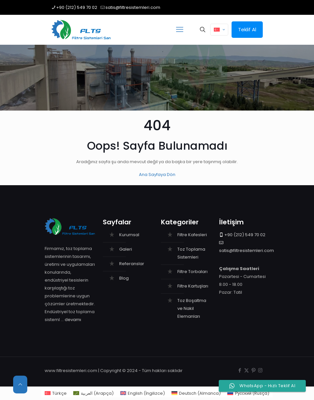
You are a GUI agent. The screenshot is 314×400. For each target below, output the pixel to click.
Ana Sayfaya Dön (157, 174)
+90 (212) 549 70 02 (244, 235)
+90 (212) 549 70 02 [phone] (76, 7)
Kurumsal (129, 235)
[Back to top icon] (20, 384)
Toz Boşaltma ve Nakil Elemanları (191, 308)
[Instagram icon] (260, 370)
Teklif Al (247, 29)
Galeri (125, 249)
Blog (124, 278)
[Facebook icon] (239, 370)
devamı (73, 319)
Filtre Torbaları (192, 271)
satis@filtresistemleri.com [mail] (132, 7)
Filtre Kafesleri (192, 235)
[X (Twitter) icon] (246, 370)
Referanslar (131, 264)
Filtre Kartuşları (192, 286)
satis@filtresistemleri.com (246, 250)
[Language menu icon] (219, 30)
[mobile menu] (179, 29)
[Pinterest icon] (253, 370)
